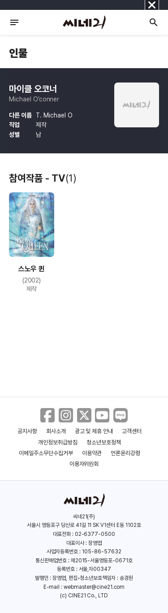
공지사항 (27, 431)
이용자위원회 (84, 464)
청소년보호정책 (103, 442)
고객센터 (132, 431)
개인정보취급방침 (58, 442)
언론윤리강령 (125, 453)
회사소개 (56, 431)
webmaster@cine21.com (94, 587)
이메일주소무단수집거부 (46, 453)
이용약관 (92, 453)
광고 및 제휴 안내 (94, 431)
